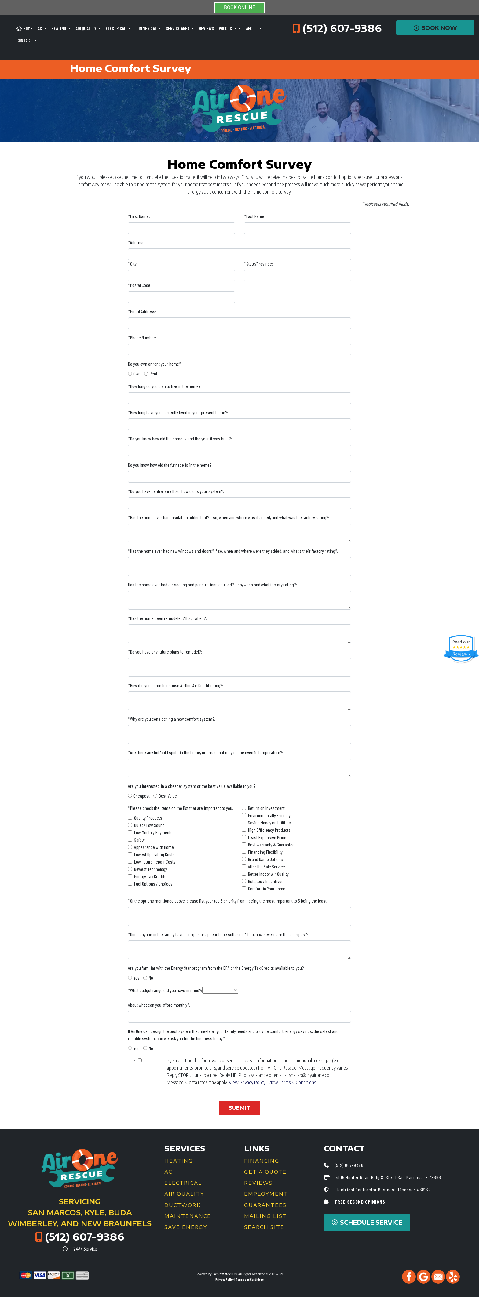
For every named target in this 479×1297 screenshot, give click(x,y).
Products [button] (228, 28)
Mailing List (265, 1216)
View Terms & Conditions (292, 1082)
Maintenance (187, 1216)
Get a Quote (265, 1172)
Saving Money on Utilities (269, 822)
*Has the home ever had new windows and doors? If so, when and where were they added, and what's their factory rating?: (233, 551)
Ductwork (182, 1205)
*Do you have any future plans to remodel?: (165, 651)
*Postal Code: (140, 285)
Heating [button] (59, 28)
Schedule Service (367, 1222)
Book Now (435, 27)
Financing (262, 1161)
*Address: (137, 242)
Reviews (206, 28)
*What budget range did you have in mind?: (165, 990)
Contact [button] (24, 40)
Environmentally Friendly (269, 815)
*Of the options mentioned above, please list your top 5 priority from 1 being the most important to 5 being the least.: (228, 901)
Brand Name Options (265, 859)
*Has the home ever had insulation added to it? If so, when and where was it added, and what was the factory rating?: (228, 517)
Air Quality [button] (86, 28)
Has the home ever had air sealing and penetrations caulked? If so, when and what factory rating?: (212, 584)
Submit (239, 1108)
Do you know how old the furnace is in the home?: (170, 465)
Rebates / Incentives (265, 881)
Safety (139, 839)
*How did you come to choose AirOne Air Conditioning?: (175, 685)
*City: (133, 263)
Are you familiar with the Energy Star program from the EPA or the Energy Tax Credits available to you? (216, 968)
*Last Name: (254, 216)
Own (137, 373)
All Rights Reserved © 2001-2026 (261, 1274)
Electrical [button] (116, 28)
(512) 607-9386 (342, 28)
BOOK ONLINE (239, 7)
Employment (266, 1194)
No (151, 977)
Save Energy (185, 1227)
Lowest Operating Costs (154, 854)
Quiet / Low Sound (149, 825)
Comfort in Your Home (266, 888)
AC (168, 1172)
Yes (136, 977)
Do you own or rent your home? (154, 364)
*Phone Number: (142, 337)
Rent (153, 373)
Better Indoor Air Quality (268, 874)
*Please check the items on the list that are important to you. (180, 808)
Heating (178, 1161)
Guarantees (265, 1205)
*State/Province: (258, 263)
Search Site (264, 1227)
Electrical (183, 1183)
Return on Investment (266, 808)
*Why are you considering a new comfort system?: (171, 719)
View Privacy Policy (247, 1082)
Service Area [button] (178, 28)
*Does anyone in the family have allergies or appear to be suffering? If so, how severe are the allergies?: (218, 934)
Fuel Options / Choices (153, 883)
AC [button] (40, 28)
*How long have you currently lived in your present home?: (178, 412)
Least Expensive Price (267, 837)
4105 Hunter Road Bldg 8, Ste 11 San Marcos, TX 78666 (388, 1177)
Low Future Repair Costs (155, 861)
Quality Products (148, 818)
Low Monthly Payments (153, 832)
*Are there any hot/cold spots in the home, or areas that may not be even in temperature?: (205, 752)
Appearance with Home (154, 847)
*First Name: (139, 216)
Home (24, 28)
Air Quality (184, 1194)
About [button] (252, 28)
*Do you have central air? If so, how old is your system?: (176, 491)
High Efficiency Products (269, 830)
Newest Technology (150, 869)
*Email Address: (142, 311)
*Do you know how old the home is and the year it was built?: (180, 438)
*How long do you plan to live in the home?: (165, 386)
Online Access (224, 1274)
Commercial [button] (146, 28)
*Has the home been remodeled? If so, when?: (167, 618)
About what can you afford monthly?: (159, 1005)
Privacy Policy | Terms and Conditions (239, 1279)
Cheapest (141, 796)
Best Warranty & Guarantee (271, 844)
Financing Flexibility (265, 852)
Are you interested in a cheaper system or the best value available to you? (191, 786)
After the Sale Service (266, 866)
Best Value (168, 796)
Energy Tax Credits (150, 876)
